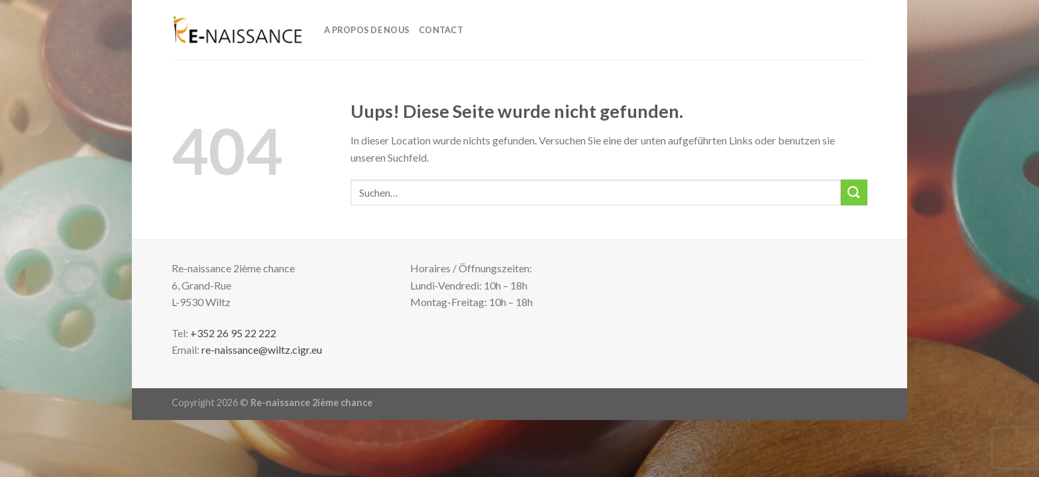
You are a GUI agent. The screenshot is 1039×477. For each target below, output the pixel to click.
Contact (441, 30)
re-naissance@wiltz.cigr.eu (261, 349)
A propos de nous (367, 30)
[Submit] (854, 192)
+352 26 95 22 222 (233, 333)
